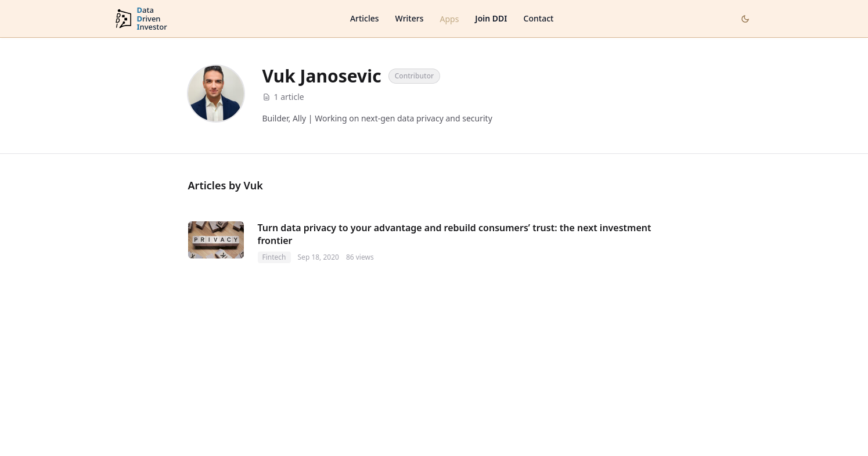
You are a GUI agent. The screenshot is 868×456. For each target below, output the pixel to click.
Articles (364, 18)
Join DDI (491, 18)
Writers (409, 18)
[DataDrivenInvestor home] (140, 19)
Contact (539, 18)
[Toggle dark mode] (745, 19)
